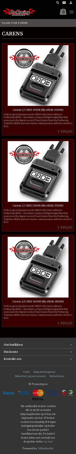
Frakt (27, 371)
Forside (6, 22)
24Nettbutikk (45, 448)
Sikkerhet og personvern (30, 376)
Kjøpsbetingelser (44, 371)
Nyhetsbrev (56, 376)
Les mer (48, 441)
